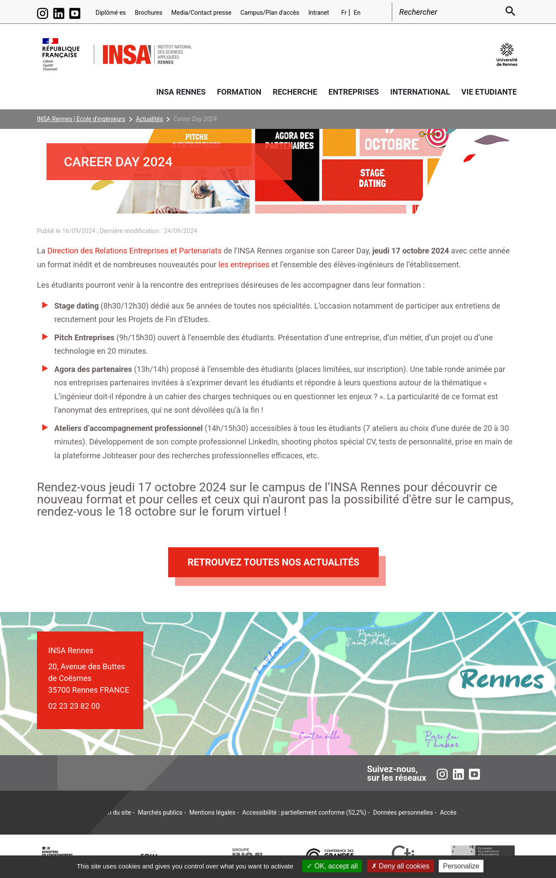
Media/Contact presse (201, 12)
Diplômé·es (111, 12)
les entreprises (243, 264)
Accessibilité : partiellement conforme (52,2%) (304, 812)
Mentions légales (212, 812)
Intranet (318, 12)
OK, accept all (332, 866)
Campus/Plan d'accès (269, 12)
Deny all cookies (400, 866)
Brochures (148, 12)
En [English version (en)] (357, 12)
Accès (448, 812)
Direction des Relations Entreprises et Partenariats (134, 250)
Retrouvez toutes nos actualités (274, 562)
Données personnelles (403, 812)
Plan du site (115, 812)
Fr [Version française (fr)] (344, 12)
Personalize (461, 866)
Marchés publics (160, 812)
